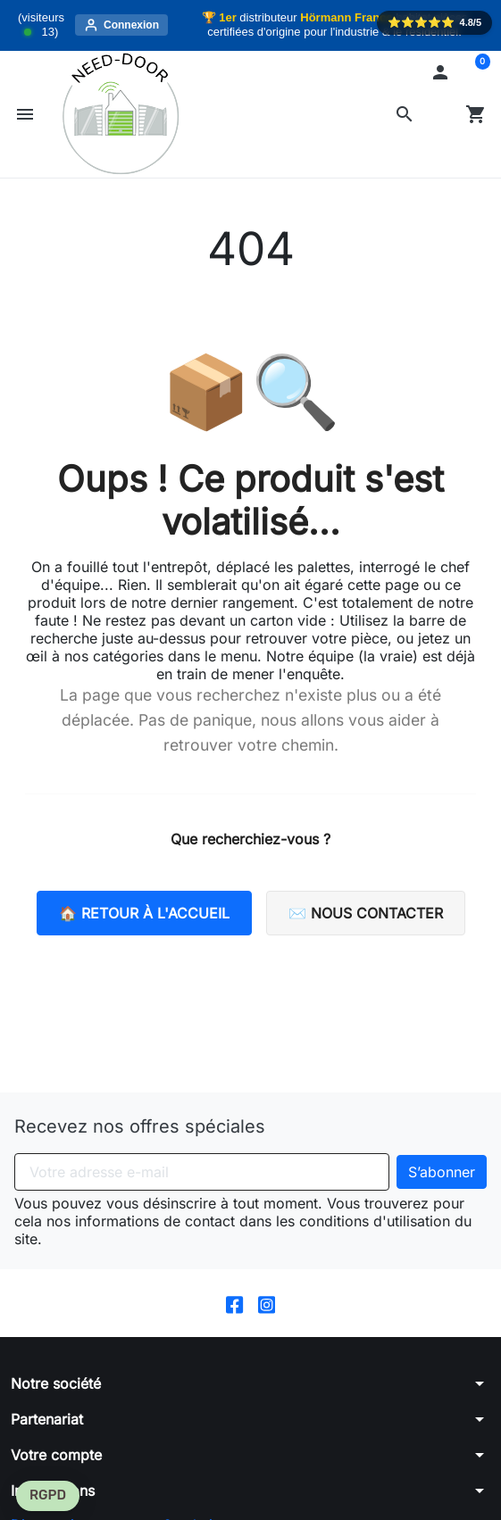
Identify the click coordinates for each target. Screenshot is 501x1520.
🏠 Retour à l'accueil (144, 913)
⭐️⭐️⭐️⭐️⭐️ (434, 22)
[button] (404, 114)
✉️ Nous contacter (365, 913)
